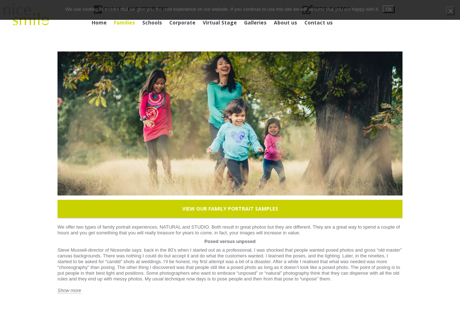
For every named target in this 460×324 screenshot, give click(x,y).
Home (99, 22)
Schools (152, 22)
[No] (450, 10)
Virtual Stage (220, 22)
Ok (389, 9)
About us (285, 22)
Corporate (182, 22)
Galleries (255, 22)
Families (124, 22)
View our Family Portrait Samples (230, 208)
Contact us (318, 22)
